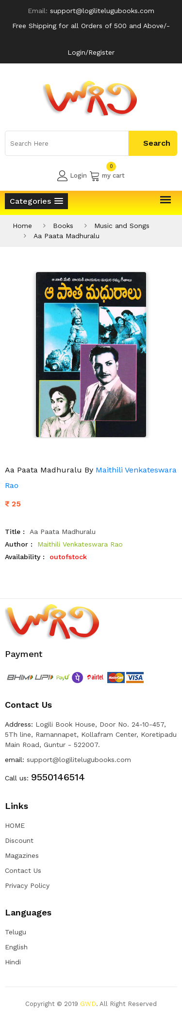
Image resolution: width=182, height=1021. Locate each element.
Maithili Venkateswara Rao (80, 544)
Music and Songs (121, 225)
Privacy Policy (27, 885)
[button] (36, 201)
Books (63, 225)
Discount (19, 840)
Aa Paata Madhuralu (66, 236)
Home (22, 225)
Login (72, 175)
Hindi (13, 962)
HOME (15, 825)
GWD (88, 1003)
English (16, 947)
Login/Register (91, 52)
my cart (107, 175)
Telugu (15, 932)
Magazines (22, 855)
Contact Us (23, 870)
